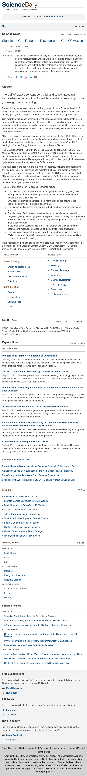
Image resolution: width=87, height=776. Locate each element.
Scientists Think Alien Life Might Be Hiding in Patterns (30, 616)
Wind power (56, 275)
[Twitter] (21, 77)
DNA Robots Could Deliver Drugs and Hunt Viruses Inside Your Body (37, 658)
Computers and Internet (15, 589)
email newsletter (55, 16)
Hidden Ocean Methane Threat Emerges (24, 531)
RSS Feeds (11, 693)
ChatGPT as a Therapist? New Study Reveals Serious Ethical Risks (37, 663)
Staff (21, 748)
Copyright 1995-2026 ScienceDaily (21, 756)
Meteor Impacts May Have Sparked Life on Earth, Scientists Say (35, 620)
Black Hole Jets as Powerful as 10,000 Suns (25, 505)
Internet (8, 593)
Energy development (61, 280)
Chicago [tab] (78, 322)
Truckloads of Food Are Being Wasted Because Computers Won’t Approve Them (43, 654)
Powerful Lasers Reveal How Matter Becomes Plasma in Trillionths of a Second (40, 466)
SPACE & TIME (8, 549)
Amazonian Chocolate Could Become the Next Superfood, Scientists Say (37, 471)
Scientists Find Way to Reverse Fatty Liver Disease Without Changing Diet (38, 480)
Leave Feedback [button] (14, 735)
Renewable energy (60, 270)
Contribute (32, 748)
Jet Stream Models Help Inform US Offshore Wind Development (35, 406)
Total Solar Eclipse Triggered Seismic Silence (26, 518)
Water (10, 307)
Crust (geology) (58, 284)
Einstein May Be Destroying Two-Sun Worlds (26, 501)
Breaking (6, 490)
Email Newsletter (14, 688)
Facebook (11, 710)
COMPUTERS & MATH (10, 584)
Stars (6, 557)
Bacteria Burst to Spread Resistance (22, 523)
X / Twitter (11, 715)
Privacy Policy (59, 748)
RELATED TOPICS (11, 255)
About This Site (9, 748)
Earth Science (14, 302)
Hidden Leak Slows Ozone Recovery (22, 527)
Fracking (55, 265)
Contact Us (11, 740)
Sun (6, 562)
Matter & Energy (12, 261)
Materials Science (12, 580)
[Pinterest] (26, 77)
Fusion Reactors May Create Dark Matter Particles (28, 645)
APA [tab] (67, 322)
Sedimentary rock (59, 294)
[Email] (35, 77)
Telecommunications (17, 276)
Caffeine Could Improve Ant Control (21, 509)
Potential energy (59, 261)
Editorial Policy (76, 748)
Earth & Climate (11, 287)
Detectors (12, 281)
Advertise (44, 748)
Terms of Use (43, 752)
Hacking (8, 597)
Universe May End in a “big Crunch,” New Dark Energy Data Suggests (38, 641)
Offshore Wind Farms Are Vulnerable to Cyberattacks (29, 356)
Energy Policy (14, 272)
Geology (11, 292)
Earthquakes (13, 297)
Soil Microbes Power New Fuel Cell (21, 497)
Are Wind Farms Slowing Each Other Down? (25, 441)
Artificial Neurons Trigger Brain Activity (22, 514)
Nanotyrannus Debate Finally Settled (22, 536)
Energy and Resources (18, 267)
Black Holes (10, 553)
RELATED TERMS (54, 255)
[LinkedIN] (30, 77)
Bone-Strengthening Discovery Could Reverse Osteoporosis (31, 475)
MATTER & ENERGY (10, 566)
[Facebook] (16, 77)
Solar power (57, 289)
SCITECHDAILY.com (21, 459)
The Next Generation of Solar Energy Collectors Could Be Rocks (35, 371)
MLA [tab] (58, 322)
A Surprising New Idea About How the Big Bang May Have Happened (37, 625)
